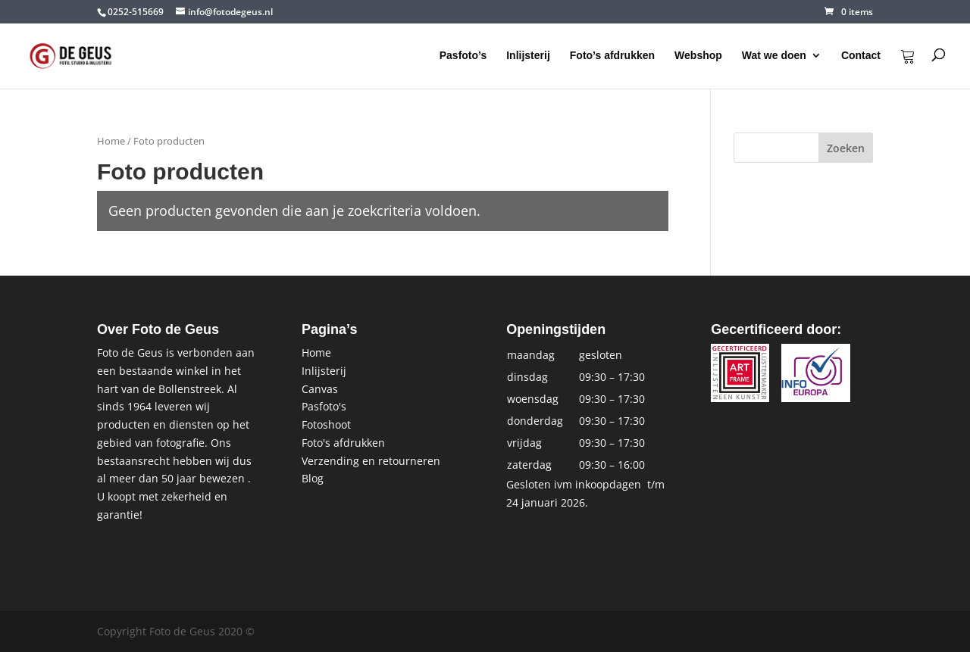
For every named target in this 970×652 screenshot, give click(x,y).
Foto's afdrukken (343, 442)
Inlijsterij (528, 55)
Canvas (320, 389)
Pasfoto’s (463, 55)
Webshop (698, 55)
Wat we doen (774, 55)
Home (111, 141)
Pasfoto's (324, 406)
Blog (313, 478)
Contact (861, 55)
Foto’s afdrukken (612, 55)
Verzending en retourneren (371, 461)
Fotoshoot (326, 424)
